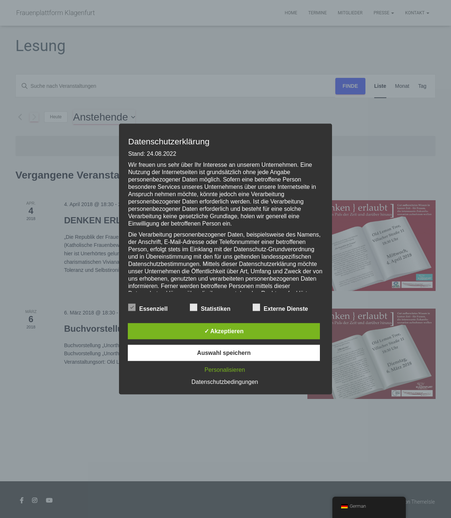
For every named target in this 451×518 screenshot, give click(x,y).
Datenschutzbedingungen (224, 382)
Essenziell (147, 308)
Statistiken (210, 308)
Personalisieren (225, 370)
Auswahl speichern (224, 353)
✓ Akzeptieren (224, 331)
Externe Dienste (280, 308)
